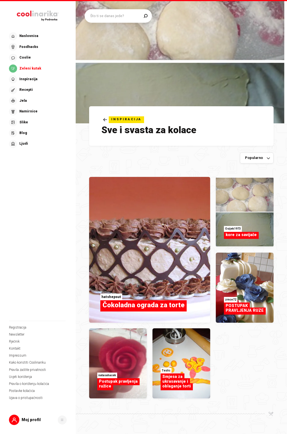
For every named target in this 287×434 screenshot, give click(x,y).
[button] (38, 419)
